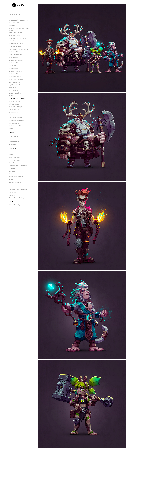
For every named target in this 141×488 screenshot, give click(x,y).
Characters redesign (15, 46)
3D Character (13, 65)
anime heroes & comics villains (18, 49)
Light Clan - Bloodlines (16, 85)
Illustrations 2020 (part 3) (16, 52)
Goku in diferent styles (15, 54)
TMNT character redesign (16, 118)
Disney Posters (13, 112)
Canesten (12, 168)
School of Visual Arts (15, 182)
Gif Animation (13, 144)
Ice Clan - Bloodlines (15, 93)
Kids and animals (14, 123)
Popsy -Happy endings (16, 176)
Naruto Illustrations (14, 90)
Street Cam (12, 163)
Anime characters (14, 104)
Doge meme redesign (15, 107)
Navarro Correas (14, 152)
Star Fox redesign (14, 82)
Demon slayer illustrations (16, 79)
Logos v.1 (12, 195)
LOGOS (11, 186)
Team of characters (14, 101)
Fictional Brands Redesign (17, 198)
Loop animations (14, 142)
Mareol (11, 128)
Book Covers (13, 25)
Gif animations (13, 136)
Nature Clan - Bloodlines (16, 23)
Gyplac (11, 179)
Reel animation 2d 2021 (16, 60)
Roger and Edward (14, 35)
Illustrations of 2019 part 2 (17, 126)
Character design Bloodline (17, 98)
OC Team (12, 17)
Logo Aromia (13, 192)
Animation (12, 139)
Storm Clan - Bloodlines (16, 33)
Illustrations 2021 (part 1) (16, 68)
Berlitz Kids (12, 174)
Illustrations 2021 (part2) (16, 44)
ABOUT (11, 201)
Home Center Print (14, 157)
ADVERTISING (12, 148)
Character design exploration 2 (18, 20)
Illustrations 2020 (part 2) (16, 74)
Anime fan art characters (16, 41)
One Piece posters (14, 14)
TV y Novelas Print (14, 160)
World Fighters (13, 57)
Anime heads (13, 115)
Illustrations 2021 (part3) (16, 63)
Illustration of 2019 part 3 (16, 120)
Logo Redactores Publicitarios (18, 165)
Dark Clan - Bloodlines (15, 71)
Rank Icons (12, 96)
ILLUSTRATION (13, 11)
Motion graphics (14, 87)
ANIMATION (12, 132)
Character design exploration (17, 38)
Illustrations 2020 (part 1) (16, 76)
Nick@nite (12, 171)
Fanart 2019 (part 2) (15, 109)
